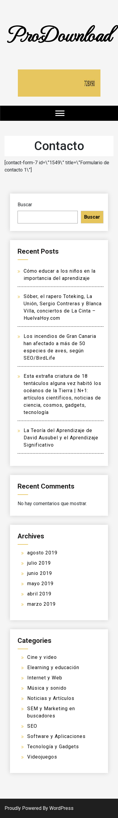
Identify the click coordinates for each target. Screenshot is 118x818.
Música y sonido (47, 688)
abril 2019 (39, 594)
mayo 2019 (40, 583)
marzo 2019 (41, 604)
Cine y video (42, 657)
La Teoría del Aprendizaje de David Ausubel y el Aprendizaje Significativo (61, 438)
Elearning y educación (53, 667)
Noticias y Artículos (50, 698)
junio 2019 (39, 573)
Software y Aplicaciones (56, 736)
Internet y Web (44, 678)
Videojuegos (42, 757)
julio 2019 (39, 563)
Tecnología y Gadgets (53, 746)
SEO (32, 726)
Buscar (25, 204)
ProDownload (59, 34)
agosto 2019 (42, 553)
